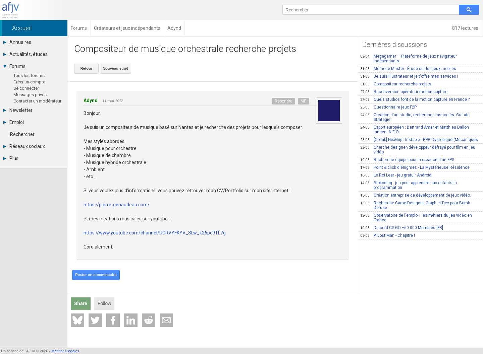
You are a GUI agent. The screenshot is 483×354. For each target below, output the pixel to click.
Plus (10, 158)
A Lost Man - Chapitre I (387, 235)
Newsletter (18, 110)
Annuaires (17, 42)
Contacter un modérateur (37, 100)
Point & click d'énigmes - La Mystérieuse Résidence (415, 167)
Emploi (13, 122)
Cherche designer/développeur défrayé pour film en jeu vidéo (417, 149)
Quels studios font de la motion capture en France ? (415, 99)
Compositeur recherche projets (395, 84)
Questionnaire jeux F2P (388, 107)
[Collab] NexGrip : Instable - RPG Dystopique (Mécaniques (419, 139)
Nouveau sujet (114, 68)
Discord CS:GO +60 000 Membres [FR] (401, 227)
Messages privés (30, 94)
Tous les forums (29, 75)
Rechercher (22, 134)
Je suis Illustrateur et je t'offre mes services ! (409, 76)
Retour (86, 68)
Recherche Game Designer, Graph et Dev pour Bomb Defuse (415, 205)
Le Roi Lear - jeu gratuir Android (395, 175)
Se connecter (26, 88)
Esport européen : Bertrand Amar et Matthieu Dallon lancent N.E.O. (414, 129)
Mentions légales (65, 351)
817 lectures (465, 28)
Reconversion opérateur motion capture (403, 91)
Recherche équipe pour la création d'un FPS (407, 159)
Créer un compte (29, 81)
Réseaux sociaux (24, 146)
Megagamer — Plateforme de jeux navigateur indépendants (408, 58)
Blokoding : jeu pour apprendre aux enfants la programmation (408, 185)
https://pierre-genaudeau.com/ (117, 204)
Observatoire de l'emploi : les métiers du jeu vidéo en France (416, 217)
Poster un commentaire (95, 275)
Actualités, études (25, 54)
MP (303, 100)
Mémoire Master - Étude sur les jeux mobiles (408, 68)
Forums (14, 66)
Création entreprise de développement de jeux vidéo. (415, 195)
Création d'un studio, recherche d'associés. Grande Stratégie (415, 117)
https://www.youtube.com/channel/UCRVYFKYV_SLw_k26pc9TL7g (155, 232)
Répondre (283, 100)
